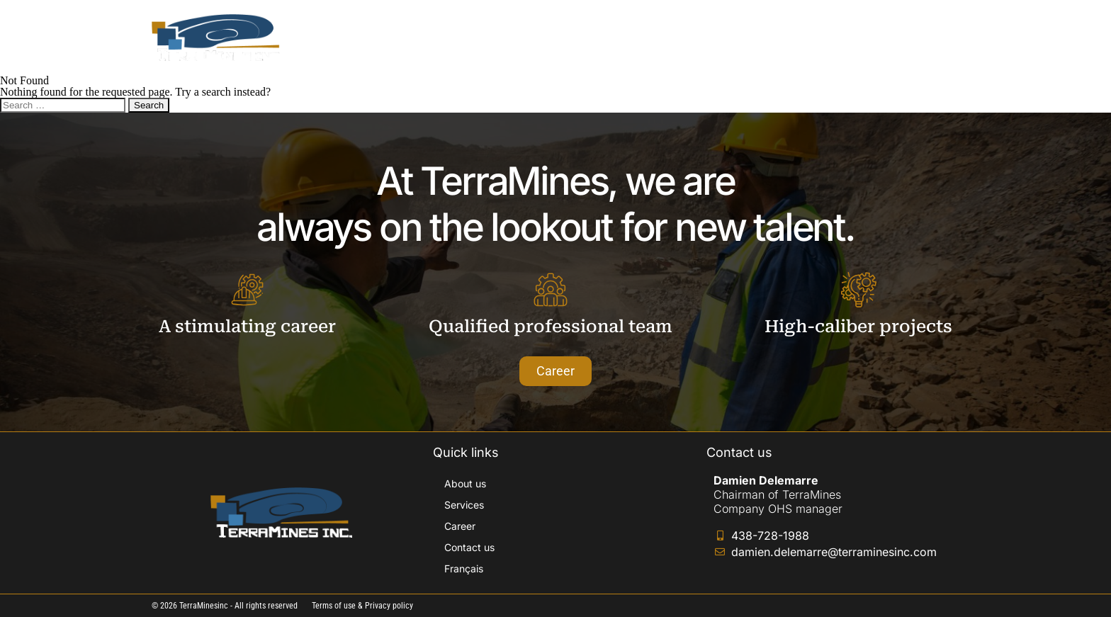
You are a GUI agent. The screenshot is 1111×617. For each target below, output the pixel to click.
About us (632, 37)
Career (773, 37)
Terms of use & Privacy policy (362, 606)
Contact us (846, 37)
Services (706, 37)
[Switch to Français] (923, 37)
